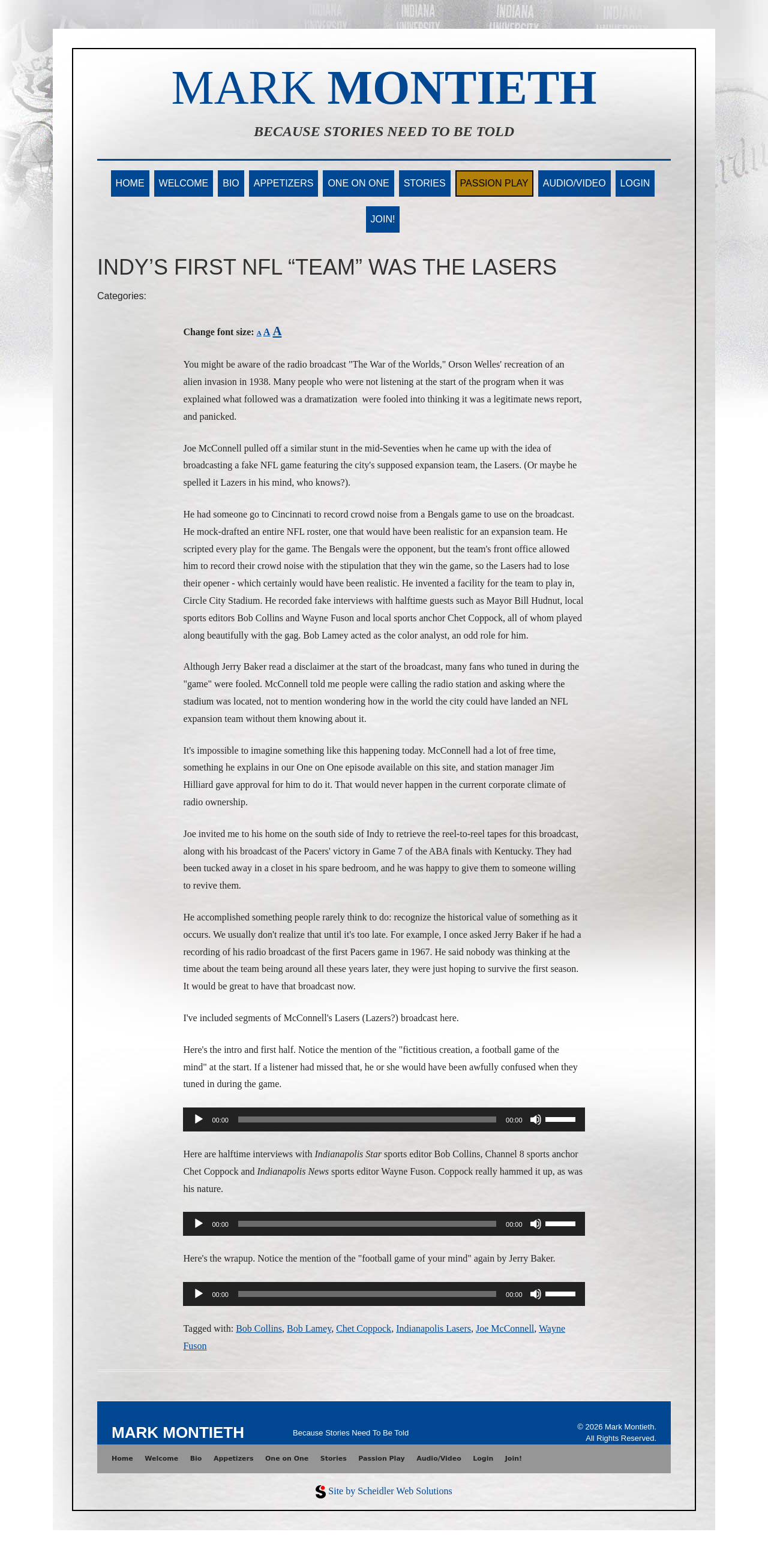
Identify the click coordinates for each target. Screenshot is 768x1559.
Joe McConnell (505, 1328)
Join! (383, 219)
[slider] (367, 1119)
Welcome (184, 183)
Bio (231, 183)
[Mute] (536, 1119)
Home (130, 183)
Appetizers (284, 183)
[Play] (199, 1119)
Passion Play (494, 183)
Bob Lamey (309, 1328)
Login (635, 183)
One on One (358, 183)
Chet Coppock (363, 1328)
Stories (425, 183)
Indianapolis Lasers (433, 1328)
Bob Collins (259, 1328)
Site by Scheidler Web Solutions (390, 1491)
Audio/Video (574, 183)
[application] (383, 1119)
